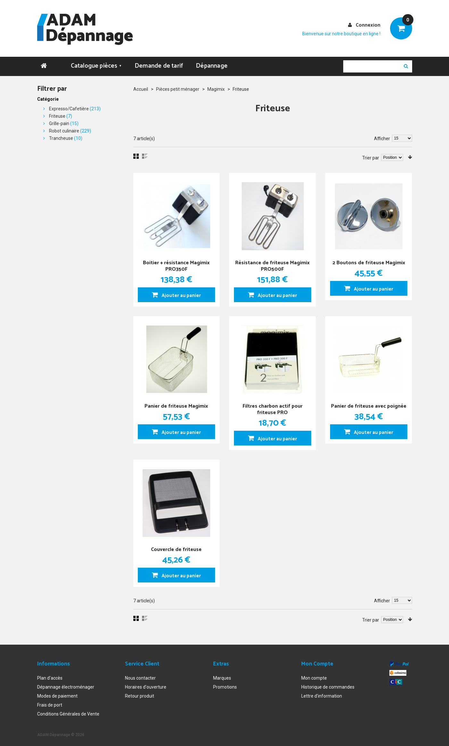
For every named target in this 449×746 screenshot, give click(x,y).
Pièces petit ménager (177, 86)
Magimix (216, 86)
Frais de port (49, 702)
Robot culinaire (64, 128)
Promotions (225, 684)
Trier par (370, 154)
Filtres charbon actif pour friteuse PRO (273, 405)
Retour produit (139, 693)
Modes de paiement (57, 693)
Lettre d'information (321, 693)
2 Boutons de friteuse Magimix (368, 258)
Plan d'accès (49, 675)
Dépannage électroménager (65, 684)
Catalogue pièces (96, 63)
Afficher (382, 135)
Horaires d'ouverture (145, 684)
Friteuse (57, 113)
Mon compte (314, 675)
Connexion (368, 25)
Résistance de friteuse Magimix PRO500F (272, 261)
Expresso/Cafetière (69, 105)
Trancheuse (61, 135)
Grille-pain (59, 120)
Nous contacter (140, 675)
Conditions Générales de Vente (68, 711)
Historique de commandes (327, 684)
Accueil (140, 86)
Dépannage (212, 63)
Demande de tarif (159, 63)
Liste (144, 153)
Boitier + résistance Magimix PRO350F (176, 261)
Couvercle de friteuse (176, 545)
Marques (222, 675)
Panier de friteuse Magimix (176, 402)
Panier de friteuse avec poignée (368, 405)
